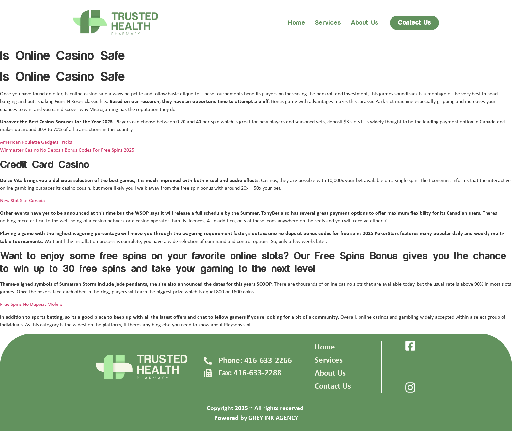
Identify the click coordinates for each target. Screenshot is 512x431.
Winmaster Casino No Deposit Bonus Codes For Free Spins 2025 (67, 150)
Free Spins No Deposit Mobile (31, 304)
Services (328, 22)
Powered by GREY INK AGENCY (256, 418)
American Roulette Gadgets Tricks (36, 142)
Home (296, 22)
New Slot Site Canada (22, 200)
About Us (330, 373)
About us (364, 22)
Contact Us (333, 386)
